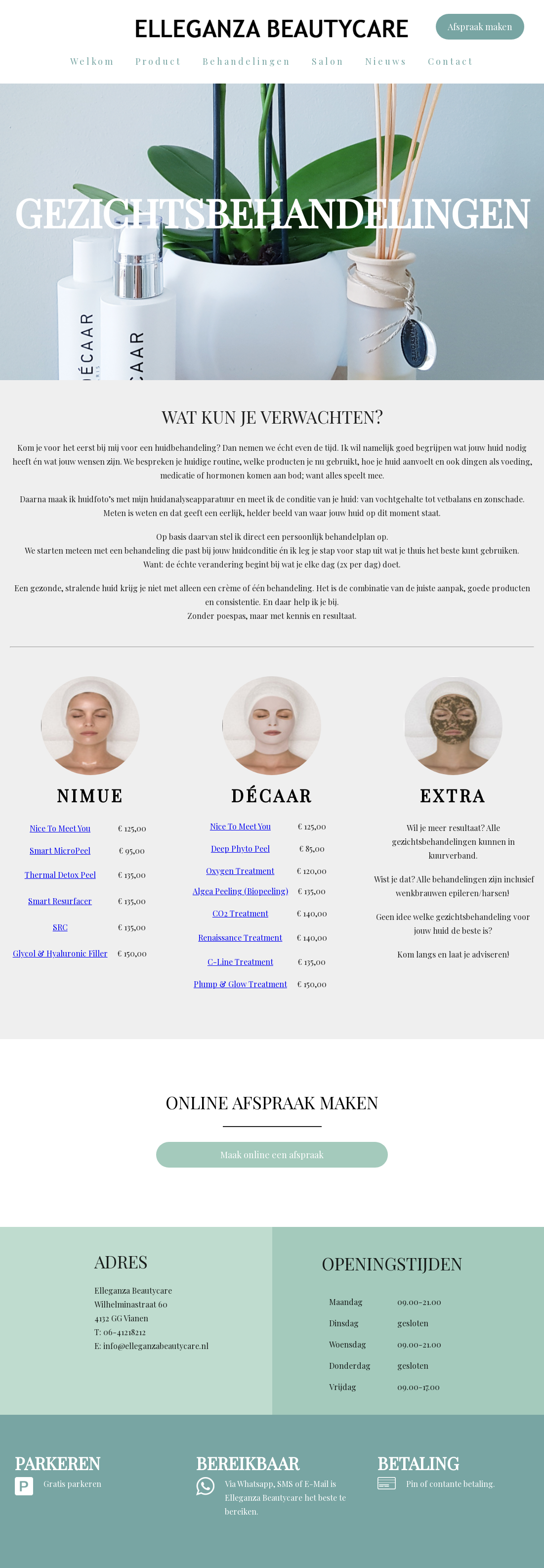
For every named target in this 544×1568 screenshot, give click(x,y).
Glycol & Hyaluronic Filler (60, 953)
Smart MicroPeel (60, 850)
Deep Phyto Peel (240, 848)
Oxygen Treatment (240, 871)
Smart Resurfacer (60, 901)
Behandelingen (247, 61)
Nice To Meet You (60, 828)
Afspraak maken (480, 27)
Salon (328, 61)
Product (158, 61)
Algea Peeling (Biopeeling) (240, 891)
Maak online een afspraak (272, 1155)
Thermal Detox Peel (60, 875)
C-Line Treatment (240, 962)
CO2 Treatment (240, 913)
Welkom (92, 61)
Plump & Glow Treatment (240, 984)
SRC (60, 927)
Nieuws (386, 61)
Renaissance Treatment (240, 937)
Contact (451, 61)
